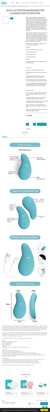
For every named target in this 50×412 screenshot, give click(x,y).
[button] (40, 2)
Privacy (7, 403)
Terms (3, 403)
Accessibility (12, 403)
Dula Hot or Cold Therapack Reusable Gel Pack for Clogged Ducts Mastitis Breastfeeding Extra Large (25, 393)
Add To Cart (42, 124)
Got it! (44, 410)
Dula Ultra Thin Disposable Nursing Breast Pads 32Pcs (9, 393)
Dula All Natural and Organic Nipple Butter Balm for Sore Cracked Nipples (41, 393)
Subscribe (44, 403)
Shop (6, 6)
